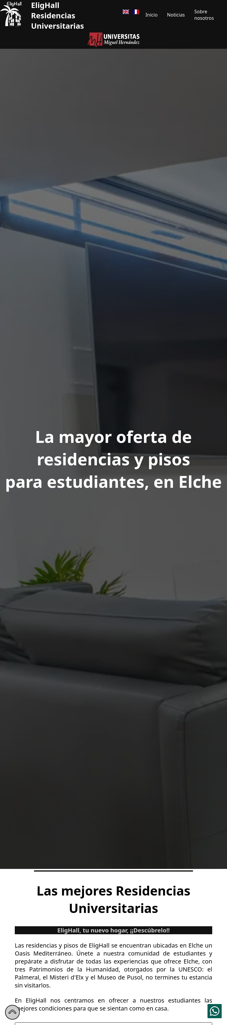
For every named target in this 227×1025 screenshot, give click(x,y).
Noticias (176, 15)
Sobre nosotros (204, 14)
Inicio (151, 15)
